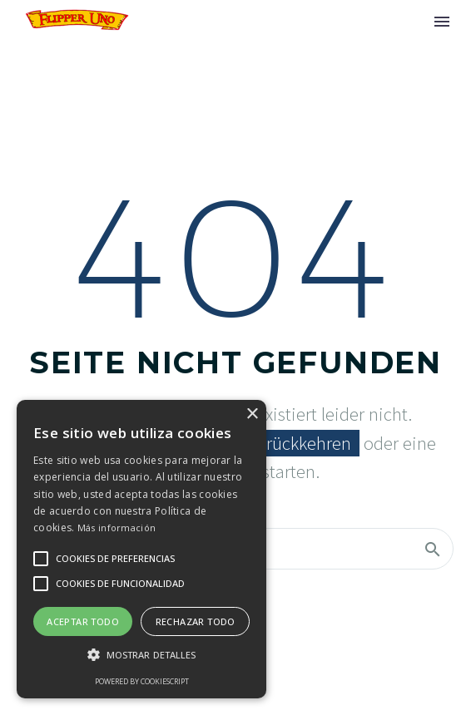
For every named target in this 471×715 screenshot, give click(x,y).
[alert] (141, 549)
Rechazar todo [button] (196, 621)
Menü (441, 22)
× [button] (251, 414)
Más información (116, 527)
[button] (141, 654)
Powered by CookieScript (142, 681)
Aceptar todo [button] (83, 621)
